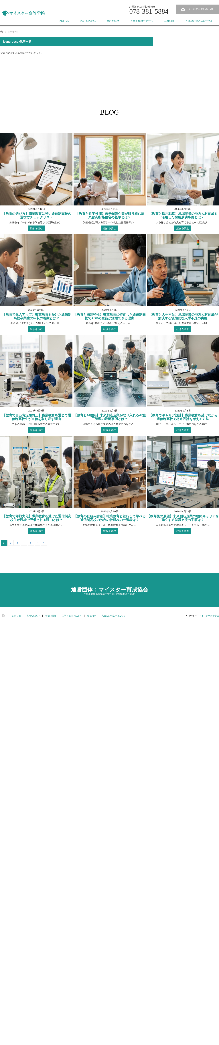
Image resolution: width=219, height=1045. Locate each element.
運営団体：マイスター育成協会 (109, 590)
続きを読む (36, 228)
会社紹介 (169, 20)
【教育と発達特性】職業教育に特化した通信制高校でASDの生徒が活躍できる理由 (110, 316)
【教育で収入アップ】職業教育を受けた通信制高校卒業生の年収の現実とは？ (36, 316)
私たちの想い (88, 20)
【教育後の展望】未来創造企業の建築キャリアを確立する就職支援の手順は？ (183, 518)
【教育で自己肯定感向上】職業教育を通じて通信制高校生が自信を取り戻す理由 (36, 417)
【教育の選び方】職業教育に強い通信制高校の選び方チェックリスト (36, 215)
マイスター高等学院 (209, 615)
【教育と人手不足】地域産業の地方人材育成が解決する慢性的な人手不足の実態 (183, 316)
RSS (3, 615)
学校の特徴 (113, 20)
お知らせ (64, 20)
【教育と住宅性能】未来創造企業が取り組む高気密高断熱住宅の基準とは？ (109, 215)
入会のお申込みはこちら (199, 20)
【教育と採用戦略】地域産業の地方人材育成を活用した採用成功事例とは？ (183, 215)
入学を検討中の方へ (141, 20)
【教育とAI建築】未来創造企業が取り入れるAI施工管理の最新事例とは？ (110, 417)
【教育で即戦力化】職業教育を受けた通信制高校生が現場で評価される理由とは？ (36, 518)
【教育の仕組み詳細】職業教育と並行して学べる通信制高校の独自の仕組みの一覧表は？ (110, 518)
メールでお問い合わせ (200, 9)
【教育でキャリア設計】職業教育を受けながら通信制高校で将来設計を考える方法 (183, 417)
